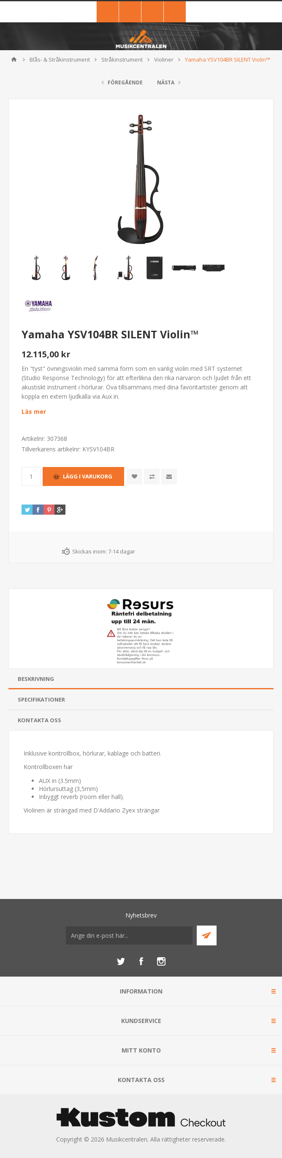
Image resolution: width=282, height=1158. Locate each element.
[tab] (141, 679)
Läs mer (34, 412)
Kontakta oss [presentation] (39, 720)
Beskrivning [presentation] (36, 679)
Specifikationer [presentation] (41, 699)
